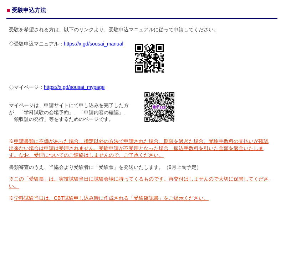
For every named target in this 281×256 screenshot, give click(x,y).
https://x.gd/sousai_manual (93, 44)
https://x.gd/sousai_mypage (74, 87)
